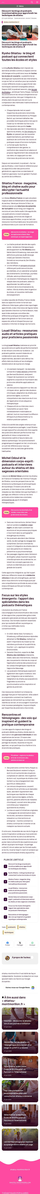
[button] (32, 2)
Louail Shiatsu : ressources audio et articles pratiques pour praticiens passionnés (17, 890)
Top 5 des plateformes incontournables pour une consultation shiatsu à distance (18, 1093)
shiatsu (22, 927)
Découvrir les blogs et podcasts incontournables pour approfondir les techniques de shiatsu (20, 866)
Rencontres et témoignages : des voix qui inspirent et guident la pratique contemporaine (19, 917)
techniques (8, 932)
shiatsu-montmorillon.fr (11, 22)
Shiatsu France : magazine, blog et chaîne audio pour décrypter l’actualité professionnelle (19, 881)
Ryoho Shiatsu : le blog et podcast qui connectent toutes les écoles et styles (22, 874)
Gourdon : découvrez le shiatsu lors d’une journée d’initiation (17, 1022)
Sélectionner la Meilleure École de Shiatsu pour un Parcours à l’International (15, 1069)
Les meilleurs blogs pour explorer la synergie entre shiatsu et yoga (18, 1143)
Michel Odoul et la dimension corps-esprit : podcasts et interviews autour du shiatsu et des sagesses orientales (21, 899)
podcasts (12, 927)
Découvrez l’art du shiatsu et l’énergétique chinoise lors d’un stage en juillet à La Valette (18, 1045)
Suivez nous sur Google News (20, 987)
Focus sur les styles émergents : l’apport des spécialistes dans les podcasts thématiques (19, 908)
